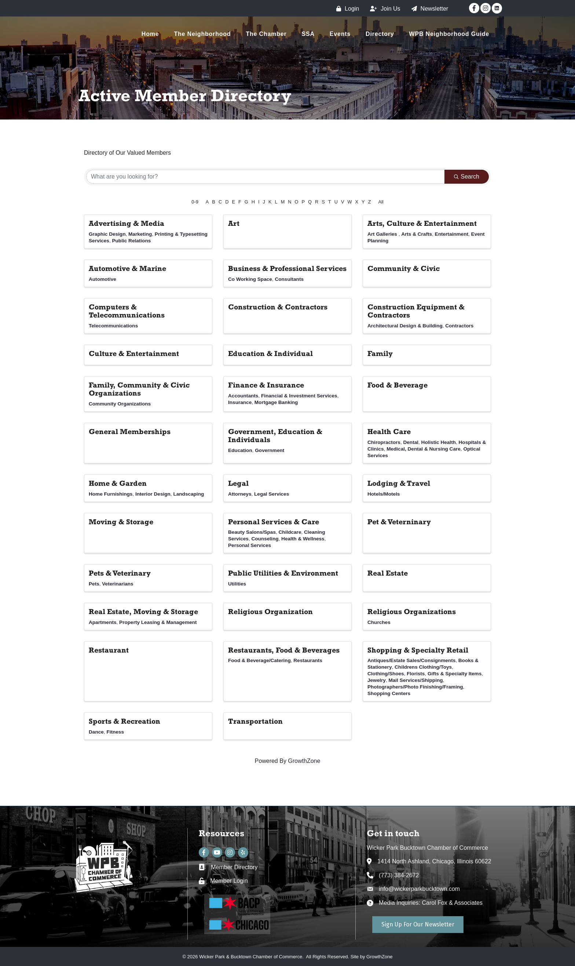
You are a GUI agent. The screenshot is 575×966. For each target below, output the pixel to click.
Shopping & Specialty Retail (417, 650)
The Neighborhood (202, 34)
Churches (379, 622)
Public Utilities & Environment (283, 573)
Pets (94, 584)
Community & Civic (403, 268)
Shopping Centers (388, 693)
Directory (380, 34)
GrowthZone (304, 761)
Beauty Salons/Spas (252, 532)
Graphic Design (107, 234)
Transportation (255, 721)
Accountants (243, 395)
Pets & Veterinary (120, 573)
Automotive (102, 279)
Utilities (237, 584)
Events (340, 34)
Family (380, 353)
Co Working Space (250, 279)
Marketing (140, 234)
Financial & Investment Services (299, 395)
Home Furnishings (110, 494)
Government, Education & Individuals (275, 435)
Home (150, 34)
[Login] (346, 8)
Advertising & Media (126, 223)
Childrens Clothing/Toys (423, 667)
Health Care (389, 431)
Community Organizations (120, 404)
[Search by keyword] (265, 177)
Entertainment (451, 234)
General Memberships (130, 431)
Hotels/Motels (383, 494)
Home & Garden (118, 483)
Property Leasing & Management (158, 622)
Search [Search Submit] (466, 176)
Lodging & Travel (398, 483)
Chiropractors (383, 442)
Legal (238, 483)
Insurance (240, 402)
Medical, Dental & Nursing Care (424, 449)
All (380, 202)
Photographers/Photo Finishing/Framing (415, 687)
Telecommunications (113, 325)
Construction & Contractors (277, 306)
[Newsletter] (428, 8)
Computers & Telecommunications (127, 310)
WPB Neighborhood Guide (449, 34)
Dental (410, 442)
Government (269, 450)
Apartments (103, 622)
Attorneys (239, 494)
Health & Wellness (303, 538)
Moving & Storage (121, 521)
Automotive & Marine (127, 268)
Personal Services (249, 545)
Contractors (459, 325)
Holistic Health (438, 442)
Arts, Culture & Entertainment (422, 223)
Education (240, 450)
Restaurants (307, 660)
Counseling (265, 538)
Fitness (115, 732)
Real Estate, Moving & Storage (143, 611)
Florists (416, 673)
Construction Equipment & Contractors (416, 310)
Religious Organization (270, 611)
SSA (308, 34)
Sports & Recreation (124, 721)
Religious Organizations (411, 611)
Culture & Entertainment (134, 353)
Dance (96, 732)
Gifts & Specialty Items (454, 673)
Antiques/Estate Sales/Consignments (411, 660)
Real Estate (387, 573)
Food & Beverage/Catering (259, 660)
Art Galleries (383, 234)
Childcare (290, 532)
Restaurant (109, 650)
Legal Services (271, 494)
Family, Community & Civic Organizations (139, 389)
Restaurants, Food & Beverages (284, 650)
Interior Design (153, 494)
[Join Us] (383, 8)
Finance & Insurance (266, 385)
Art (233, 223)
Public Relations (131, 240)
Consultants (289, 279)
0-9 (194, 202)
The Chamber (266, 34)
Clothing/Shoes (385, 673)
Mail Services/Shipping (415, 680)
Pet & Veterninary (399, 521)
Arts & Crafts (416, 234)
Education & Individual (270, 353)
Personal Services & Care (273, 521)
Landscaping (188, 494)
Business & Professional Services (287, 268)
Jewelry (376, 680)
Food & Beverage (397, 385)
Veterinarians (117, 584)
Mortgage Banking (276, 402)
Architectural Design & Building (405, 325)
